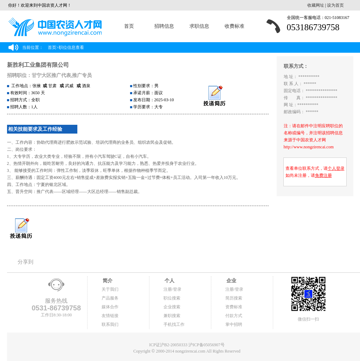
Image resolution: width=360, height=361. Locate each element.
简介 (107, 280)
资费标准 (233, 306)
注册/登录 (172, 289)
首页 (129, 26)
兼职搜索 (171, 315)
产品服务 (110, 298)
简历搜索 (233, 298)
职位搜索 (171, 298)
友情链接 (110, 315)
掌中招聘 (233, 324)
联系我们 (110, 324)
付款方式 (233, 315)
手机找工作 (174, 324)
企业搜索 (171, 306)
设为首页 (335, 5)
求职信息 (199, 26)
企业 (231, 280)
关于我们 (110, 289)
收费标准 (234, 26)
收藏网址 (315, 5)
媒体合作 (110, 306)
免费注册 (323, 175)
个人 (169, 280)
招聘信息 (164, 26)
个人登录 (336, 168)
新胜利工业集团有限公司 (38, 65)
